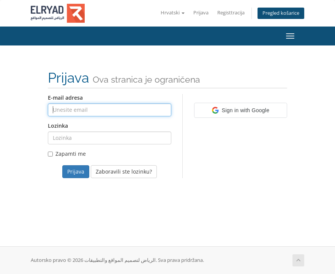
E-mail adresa (65, 97)
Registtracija (231, 12)
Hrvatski (173, 12)
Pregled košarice (280, 13)
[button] (240, 110)
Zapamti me (67, 153)
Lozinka (58, 125)
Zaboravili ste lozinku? (124, 171)
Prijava (201, 12)
